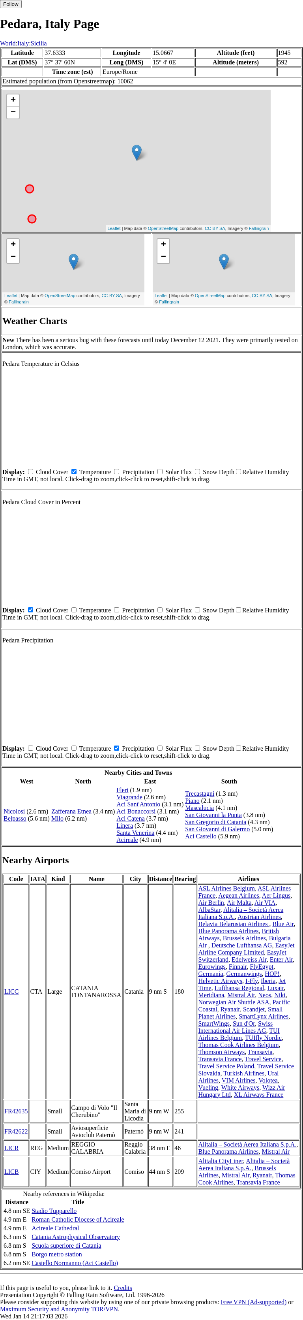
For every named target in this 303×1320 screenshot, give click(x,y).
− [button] (13, 113)
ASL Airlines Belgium (226, 888)
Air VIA (264, 902)
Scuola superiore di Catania (66, 1245)
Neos (264, 995)
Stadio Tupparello (54, 1210)
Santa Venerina (135, 832)
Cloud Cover (52, 472)
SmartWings (214, 1023)
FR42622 (16, 1131)
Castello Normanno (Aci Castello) (75, 1263)
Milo (57, 818)
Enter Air (281, 959)
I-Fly (251, 980)
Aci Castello (201, 836)
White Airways (240, 1087)
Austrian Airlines (259, 916)
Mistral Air (241, 995)
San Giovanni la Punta (213, 815)
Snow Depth (218, 472)
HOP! (272, 973)
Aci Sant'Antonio (138, 804)
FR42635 (16, 1111)
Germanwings (244, 973)
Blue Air (283, 924)
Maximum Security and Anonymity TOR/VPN (59, 1309)
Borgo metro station (57, 1254)
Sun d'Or (244, 1023)
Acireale (127, 839)
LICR (11, 1148)
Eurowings (212, 966)
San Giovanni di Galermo (217, 829)
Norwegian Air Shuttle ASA (233, 1002)
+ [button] (13, 100)
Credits (123, 1287)
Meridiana (211, 995)
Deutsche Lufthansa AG (241, 945)
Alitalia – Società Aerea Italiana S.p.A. (247, 1144)
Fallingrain (259, 228)
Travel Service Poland (226, 1066)
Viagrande (129, 797)
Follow (11, 4)
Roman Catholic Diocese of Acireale (78, 1219)
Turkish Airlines (243, 1073)
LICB (11, 1171)
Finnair (238, 966)
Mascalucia (199, 807)
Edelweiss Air (249, 959)
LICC (11, 991)
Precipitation (138, 472)
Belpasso (15, 818)
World (8, 43)
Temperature (95, 472)
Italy (23, 43)
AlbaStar (209, 909)
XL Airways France (259, 1094)
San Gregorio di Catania (215, 822)
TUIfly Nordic (263, 1037)
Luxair (275, 988)
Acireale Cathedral (55, 1228)
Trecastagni (199, 793)
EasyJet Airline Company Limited (246, 949)
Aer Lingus (276, 895)
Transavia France (220, 1059)
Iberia (268, 980)
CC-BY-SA (215, 228)
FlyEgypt (261, 966)
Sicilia (39, 43)
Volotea (268, 1080)
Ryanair (230, 1009)
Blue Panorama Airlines (228, 931)
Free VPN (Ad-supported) (253, 1302)
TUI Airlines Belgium (239, 1034)
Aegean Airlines (238, 895)
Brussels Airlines (244, 938)
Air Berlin (211, 902)
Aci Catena (130, 818)
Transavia (260, 1052)
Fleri (122, 790)
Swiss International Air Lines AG (235, 1027)
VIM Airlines (239, 1080)
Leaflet (114, 228)
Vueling (208, 1087)
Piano (192, 800)
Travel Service (263, 1059)
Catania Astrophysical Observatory (76, 1236)
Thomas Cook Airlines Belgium (238, 1044)
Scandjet (254, 1009)
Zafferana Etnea (71, 811)
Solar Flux (178, 472)
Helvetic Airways (220, 980)
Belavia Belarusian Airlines (233, 924)
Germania (210, 973)
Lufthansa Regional (239, 988)
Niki (279, 995)
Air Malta (239, 902)
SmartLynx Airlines (263, 1016)
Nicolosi (14, 811)
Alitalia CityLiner (220, 1161)
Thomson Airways (221, 1052)
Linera (124, 825)
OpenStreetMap (163, 228)
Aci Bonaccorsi (135, 811)
